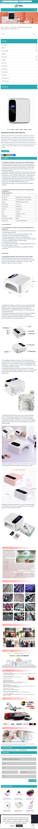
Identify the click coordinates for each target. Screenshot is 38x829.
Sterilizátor (3, 59)
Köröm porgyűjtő (4, 50)
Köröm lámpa (13, 27)
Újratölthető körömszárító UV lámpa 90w (8, 798)
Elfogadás (19, 825)
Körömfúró (3, 47)
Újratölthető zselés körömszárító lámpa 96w (31, 798)
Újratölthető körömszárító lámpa (24, 27)
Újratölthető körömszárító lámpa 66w (31, 810)
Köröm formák (4, 69)
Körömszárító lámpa (22, 750)
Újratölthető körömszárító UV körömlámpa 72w (19, 810)
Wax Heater (3, 63)
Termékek (7, 27)
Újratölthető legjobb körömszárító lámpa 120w (19, 798)
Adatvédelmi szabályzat (21, 823)
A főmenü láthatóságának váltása (35, 9)
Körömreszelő (4, 66)
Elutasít (12, 825)
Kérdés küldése (5, 151)
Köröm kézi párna (5, 78)
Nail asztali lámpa (5, 81)
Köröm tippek (4, 56)
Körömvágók (4, 75)
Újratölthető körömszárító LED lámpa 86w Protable (8, 810)
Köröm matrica (4, 72)
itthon (2, 27)
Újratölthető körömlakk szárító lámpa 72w (10, 28)
